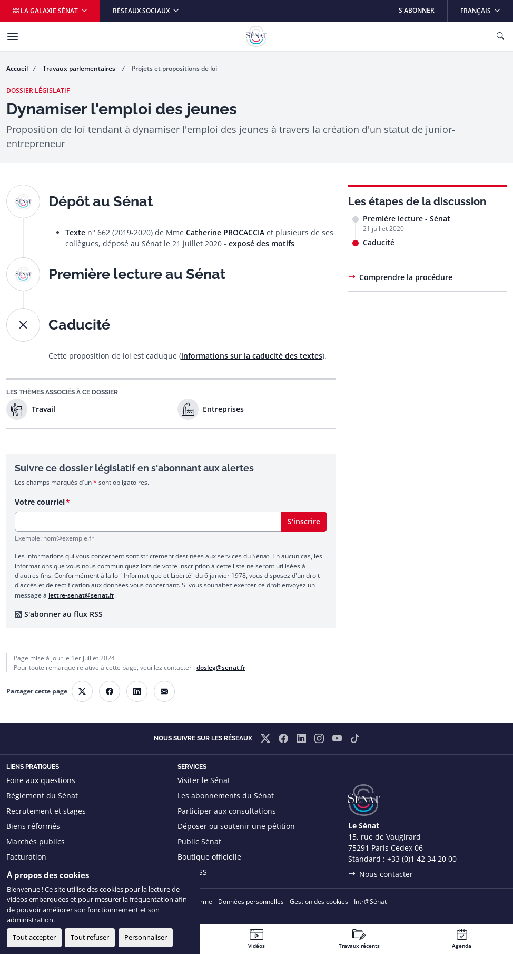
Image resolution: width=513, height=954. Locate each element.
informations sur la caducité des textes (251, 356)
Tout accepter (34, 937)
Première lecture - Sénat (406, 219)
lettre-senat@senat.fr (81, 595)
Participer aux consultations (226, 811)
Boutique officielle (209, 857)
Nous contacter (386, 874)
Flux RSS (192, 872)
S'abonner (417, 10)
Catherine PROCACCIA (225, 232)
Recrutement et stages (46, 811)
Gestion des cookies (319, 901)
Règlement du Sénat (42, 796)
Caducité (378, 242)
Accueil (17, 68)
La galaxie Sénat (46, 10)
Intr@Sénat (370, 901)
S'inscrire (304, 521)
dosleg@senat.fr (220, 667)
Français (486, 7)
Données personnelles (251, 901)
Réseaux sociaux (142, 10)
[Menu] (12, 36)
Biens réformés (33, 826)
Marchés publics (35, 841)
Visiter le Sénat (203, 780)
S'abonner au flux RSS (63, 614)
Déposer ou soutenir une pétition (236, 826)
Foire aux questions (40, 780)
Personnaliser (145, 937)
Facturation (26, 857)
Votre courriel (40, 502)
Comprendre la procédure (405, 277)
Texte (75, 232)
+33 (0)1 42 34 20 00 (422, 859)
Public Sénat (199, 841)
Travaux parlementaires (80, 68)
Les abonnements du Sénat (225, 796)
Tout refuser (90, 937)
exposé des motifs (261, 243)
